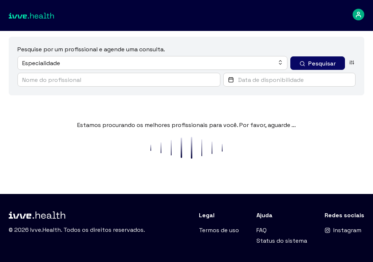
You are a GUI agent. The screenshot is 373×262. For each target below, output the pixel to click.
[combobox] (152, 63)
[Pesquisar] (317, 63)
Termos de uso (219, 230)
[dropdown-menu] (358, 14)
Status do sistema (281, 241)
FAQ (261, 230)
